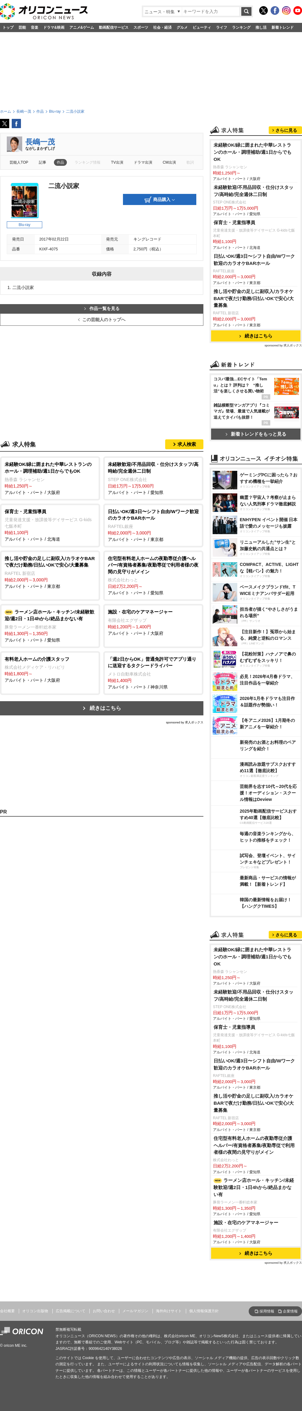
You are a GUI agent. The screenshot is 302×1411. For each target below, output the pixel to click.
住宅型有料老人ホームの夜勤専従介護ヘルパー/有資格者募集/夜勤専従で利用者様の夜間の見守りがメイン (254, 1145)
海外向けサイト (169, 1311)
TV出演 (117, 162)
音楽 (34, 27)
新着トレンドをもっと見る (256, 434)
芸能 (22, 27)
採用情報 (266, 1311)
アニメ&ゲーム (81, 27)
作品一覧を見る (102, 308)
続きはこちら (105, 708)
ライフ (221, 27)
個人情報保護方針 (204, 1311)
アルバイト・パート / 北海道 (50, 525)
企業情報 (290, 1311)
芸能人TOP (19, 162)
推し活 (261, 27)
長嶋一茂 (40, 142)
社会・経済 (162, 27)
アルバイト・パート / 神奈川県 (153, 672)
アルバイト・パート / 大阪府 (50, 478)
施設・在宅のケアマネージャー (246, 1222)
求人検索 (187, 444)
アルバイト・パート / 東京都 (153, 525)
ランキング (241, 27)
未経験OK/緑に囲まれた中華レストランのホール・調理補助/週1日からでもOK (253, 152)
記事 (42, 162)
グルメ (182, 27)
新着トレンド (282, 27)
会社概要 (7, 1311)
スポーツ (140, 27)
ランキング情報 (87, 162)
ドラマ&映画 (53, 27)
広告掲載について (70, 1311)
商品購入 (160, 200)
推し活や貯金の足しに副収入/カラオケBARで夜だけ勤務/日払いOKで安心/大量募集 (254, 298)
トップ (8, 27)
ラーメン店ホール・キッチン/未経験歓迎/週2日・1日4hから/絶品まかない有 (254, 1187)
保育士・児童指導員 (234, 222)
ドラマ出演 (143, 162)
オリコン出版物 (35, 1311)
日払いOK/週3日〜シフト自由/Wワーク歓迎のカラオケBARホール (254, 259)
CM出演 (169, 162)
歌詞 (190, 162)
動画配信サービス (114, 27)
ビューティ (202, 27)
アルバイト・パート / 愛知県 (153, 478)
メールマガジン (135, 1311)
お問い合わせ (104, 1311)
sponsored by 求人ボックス (184, 722)
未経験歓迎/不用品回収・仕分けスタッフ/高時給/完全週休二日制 (253, 191)
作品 (60, 162)
